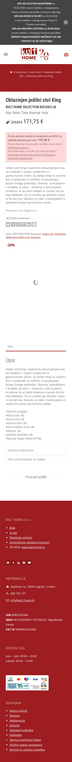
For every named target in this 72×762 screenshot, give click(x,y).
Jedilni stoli (48, 233)
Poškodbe (16, 735)
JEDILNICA (60, 233)
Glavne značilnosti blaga (25, 740)
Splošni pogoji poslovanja (26, 745)
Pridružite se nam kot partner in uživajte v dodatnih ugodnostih (31, 156)
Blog (12, 528)
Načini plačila (18, 711)
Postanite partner (21, 537)
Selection (36, 237)
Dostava (15, 715)
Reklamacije (17, 720)
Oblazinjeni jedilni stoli (18, 237)
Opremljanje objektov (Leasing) (29, 542)
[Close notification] (66, 22)
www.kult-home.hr (33, 547)
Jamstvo (15, 725)
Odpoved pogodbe (21, 730)
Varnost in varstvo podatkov (27, 749)
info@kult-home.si (18, 147)
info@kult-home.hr (23, 600)
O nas (13, 533)
